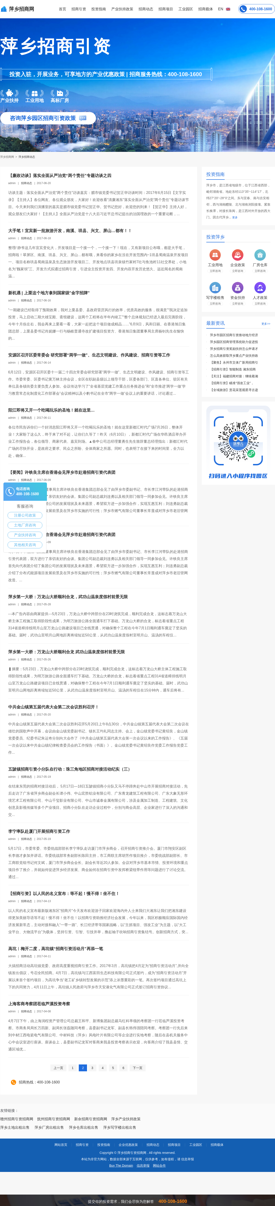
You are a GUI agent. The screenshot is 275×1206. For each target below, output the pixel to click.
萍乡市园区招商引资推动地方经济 (234, 335)
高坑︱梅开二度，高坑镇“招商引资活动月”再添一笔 (55, 948)
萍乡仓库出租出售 (83, 1127)
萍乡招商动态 (27, 156)
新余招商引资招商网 (90, 1119)
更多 (235, 217)
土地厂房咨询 (25, 525)
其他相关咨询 (25, 545)
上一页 (58, 1068)
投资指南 (98, 9)
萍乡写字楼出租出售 (119, 1127)
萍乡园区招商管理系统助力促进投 (234, 342)
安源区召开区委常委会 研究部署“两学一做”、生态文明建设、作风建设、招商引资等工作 (89, 355)
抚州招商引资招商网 (53, 1119)
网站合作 (159, 1165)
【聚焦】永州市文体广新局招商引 (234, 362)
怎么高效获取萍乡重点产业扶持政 (234, 355)
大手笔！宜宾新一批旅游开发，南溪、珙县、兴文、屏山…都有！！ (70, 230)
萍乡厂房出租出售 (49, 1127)
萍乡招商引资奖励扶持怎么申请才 (234, 349)
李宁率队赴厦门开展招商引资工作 (39, 831)
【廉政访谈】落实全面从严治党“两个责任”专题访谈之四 (59, 175)
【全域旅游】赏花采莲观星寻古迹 (234, 390)
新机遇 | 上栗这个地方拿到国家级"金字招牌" (49, 293)
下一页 (137, 1068)
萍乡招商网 (7, 156)
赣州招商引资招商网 (16, 1119)
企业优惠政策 (128, 1145)
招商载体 (217, 1145)
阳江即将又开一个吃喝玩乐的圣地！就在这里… (51, 410)
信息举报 (143, 1165)
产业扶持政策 (122, 9)
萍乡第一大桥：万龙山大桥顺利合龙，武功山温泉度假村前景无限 (68, 597)
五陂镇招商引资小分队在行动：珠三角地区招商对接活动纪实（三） (70, 769)
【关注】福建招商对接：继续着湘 (234, 376)
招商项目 (165, 9)
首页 (62, 9)
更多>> (265, 323)
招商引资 (78, 9)
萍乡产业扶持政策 (126, 1119)
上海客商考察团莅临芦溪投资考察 (39, 1004)
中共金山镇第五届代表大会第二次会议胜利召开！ (53, 707)
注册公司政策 (25, 515)
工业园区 (185, 9)
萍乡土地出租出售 (15, 1127)
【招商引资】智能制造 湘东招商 (233, 369)
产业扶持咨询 (25, 535)
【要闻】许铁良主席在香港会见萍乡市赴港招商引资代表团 (61, 472)
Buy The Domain (121, 1165)
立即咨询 (215, 271)
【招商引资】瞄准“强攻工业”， (232, 383)
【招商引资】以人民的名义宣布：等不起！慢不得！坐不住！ (64, 893)
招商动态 (146, 9)
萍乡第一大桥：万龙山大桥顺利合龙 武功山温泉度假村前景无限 (66, 652)
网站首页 (60, 1145)
